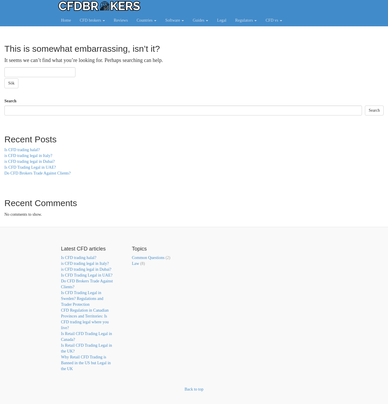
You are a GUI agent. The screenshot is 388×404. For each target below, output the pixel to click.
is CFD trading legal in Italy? (28, 155)
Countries (146, 20)
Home (66, 20)
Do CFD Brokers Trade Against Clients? (37, 173)
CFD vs (273, 20)
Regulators (246, 20)
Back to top (194, 389)
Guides (200, 20)
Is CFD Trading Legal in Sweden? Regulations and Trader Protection (82, 299)
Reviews (121, 20)
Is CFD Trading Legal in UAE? (30, 167)
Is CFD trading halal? (22, 150)
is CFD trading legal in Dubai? (29, 161)
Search (10, 101)
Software (174, 20)
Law (135, 263)
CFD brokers (92, 20)
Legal (221, 20)
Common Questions (148, 257)
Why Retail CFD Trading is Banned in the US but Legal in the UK (86, 363)
